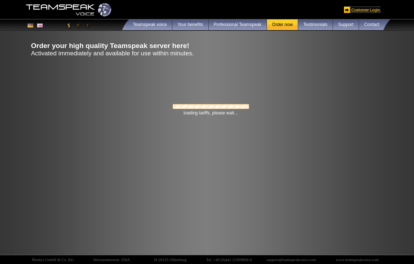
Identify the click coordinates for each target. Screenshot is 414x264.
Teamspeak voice (150, 24)
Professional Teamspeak (238, 24)
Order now (282, 24)
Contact (371, 24)
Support (345, 24)
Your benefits (190, 24)
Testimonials (315, 24)
